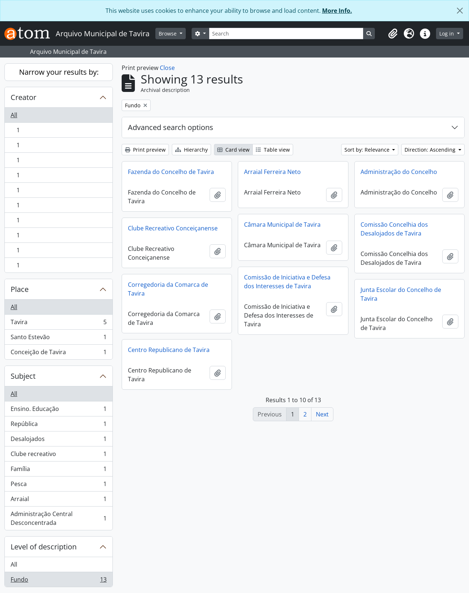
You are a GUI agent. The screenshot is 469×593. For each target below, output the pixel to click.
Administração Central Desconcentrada (58, 518)
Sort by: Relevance (367, 149)
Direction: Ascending (431, 149)
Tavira (58, 324)
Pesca (58, 485)
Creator (23, 97)
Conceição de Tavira (58, 353)
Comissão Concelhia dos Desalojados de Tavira (394, 228)
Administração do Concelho (399, 172)
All (14, 115)
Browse (168, 33)
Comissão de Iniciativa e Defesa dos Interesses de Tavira (287, 281)
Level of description (44, 547)
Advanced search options (170, 127)
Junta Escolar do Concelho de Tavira (401, 294)
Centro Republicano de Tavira (169, 350)
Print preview (145, 149)
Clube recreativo (58, 455)
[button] (393, 34)
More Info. (337, 11)
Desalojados (58, 440)
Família (58, 470)
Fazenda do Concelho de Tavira (171, 172)
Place (20, 289)
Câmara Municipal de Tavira (282, 224)
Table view (273, 149)
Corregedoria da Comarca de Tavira (168, 289)
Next (322, 414)
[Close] (460, 10)
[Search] (286, 33)
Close (167, 68)
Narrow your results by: (59, 72)
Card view (233, 149)
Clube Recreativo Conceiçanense (173, 228)
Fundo (58, 581)
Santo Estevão (58, 339)
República (58, 425)
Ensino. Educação (58, 410)
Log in (447, 33)
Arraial (58, 500)
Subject (23, 376)
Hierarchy (191, 149)
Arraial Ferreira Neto (272, 172)
